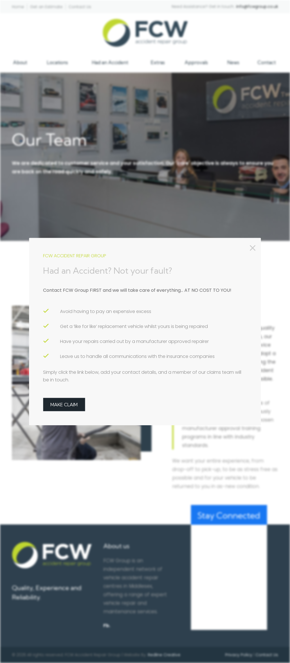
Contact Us (80, 7)
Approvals (196, 62)
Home (18, 7)
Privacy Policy (238, 655)
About (20, 62)
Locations (57, 62)
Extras (158, 62)
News (233, 62)
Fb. (106, 625)
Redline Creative (164, 655)
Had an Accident (110, 62)
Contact (266, 62)
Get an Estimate (46, 7)
